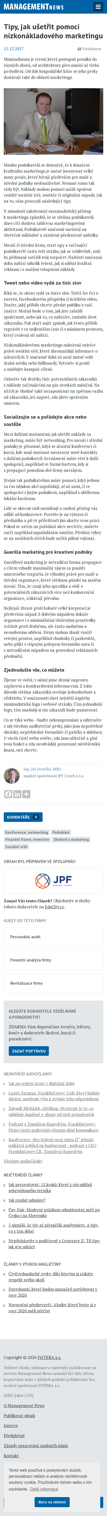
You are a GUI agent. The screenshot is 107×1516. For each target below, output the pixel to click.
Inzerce (11, 1425)
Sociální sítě (16, 846)
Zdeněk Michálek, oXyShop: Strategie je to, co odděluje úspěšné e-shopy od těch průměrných (51, 1111)
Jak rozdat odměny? (27, 1200)
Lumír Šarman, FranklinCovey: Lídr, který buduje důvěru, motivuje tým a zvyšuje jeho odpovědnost (54, 1096)
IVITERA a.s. (49, 1357)
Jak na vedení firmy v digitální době (41, 1083)
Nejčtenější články (23, 1175)
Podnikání (61, 832)
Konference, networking (26, 832)
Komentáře (23, 817)
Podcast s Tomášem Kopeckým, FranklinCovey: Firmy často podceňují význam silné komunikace (53, 1127)
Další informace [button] (44, 1489)
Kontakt (11, 1456)
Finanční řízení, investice (27, 839)
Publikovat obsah (19, 1415)
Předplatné (14, 1435)
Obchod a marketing (71, 839)
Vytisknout (89, 48)
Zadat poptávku (29, 1051)
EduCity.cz (54, 907)
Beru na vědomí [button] (52, 1502)
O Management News (24, 1405)
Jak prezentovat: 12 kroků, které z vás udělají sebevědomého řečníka (50, 1187)
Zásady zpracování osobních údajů (36, 1445)
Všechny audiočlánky (23, 1161)
